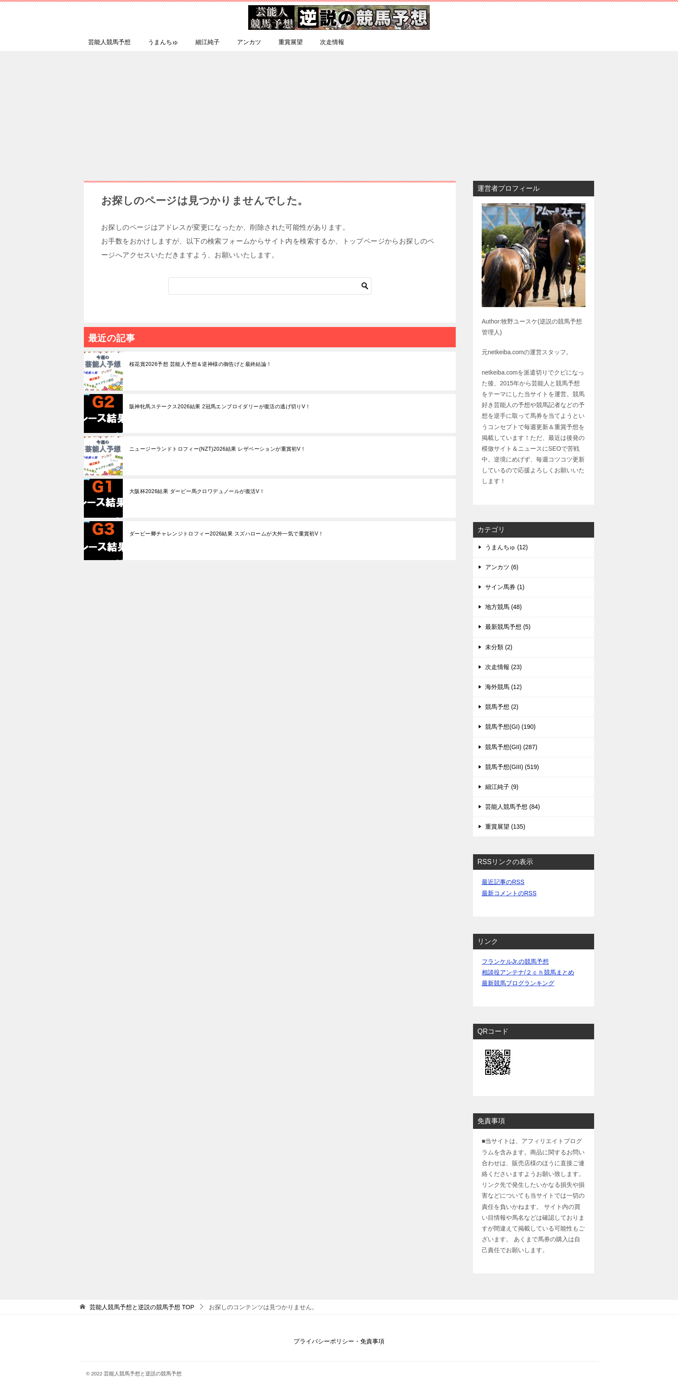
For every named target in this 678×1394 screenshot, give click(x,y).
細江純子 (207, 41)
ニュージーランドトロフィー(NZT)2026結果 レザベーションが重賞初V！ (217, 449)
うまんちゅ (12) (506, 547)
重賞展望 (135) (505, 826)
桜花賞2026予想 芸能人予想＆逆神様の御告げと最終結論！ (200, 364)
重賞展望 (290, 41)
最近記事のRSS (503, 881)
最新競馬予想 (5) (508, 626)
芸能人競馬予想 (109, 41)
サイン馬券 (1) (504, 586)
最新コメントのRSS (509, 893)
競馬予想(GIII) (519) (512, 766)
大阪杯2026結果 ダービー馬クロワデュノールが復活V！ (197, 491)
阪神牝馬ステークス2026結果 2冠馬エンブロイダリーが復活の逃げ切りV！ (220, 407)
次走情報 (332, 41)
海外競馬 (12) (503, 686)
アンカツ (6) (501, 567)
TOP (142, 1307)
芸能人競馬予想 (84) (512, 806)
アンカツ (249, 41)
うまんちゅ (163, 41)
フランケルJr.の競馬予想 (515, 961)
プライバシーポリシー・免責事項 (339, 1341)
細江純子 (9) (501, 786)
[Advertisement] (339, 111)
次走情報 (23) (503, 666)
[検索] (269, 286)
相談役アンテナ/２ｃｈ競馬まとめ (528, 972)
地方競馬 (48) (503, 606)
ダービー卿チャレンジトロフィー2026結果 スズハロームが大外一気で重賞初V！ (226, 534)
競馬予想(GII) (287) (511, 746)
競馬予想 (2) (501, 706)
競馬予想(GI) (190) (510, 726)
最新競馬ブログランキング (518, 983)
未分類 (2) (498, 647)
